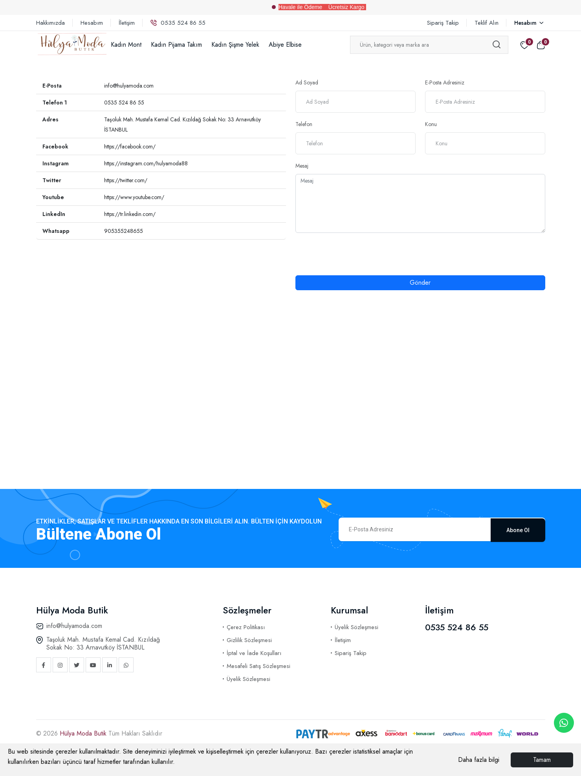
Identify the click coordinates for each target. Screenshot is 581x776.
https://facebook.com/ (130, 146)
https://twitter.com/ (125, 180)
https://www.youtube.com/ (134, 197)
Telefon (303, 124)
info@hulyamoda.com (129, 86)
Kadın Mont (126, 44)
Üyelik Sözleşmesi (248, 679)
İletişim (127, 22)
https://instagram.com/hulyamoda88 (146, 163)
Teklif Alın (487, 22)
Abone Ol (518, 529)
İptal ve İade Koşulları (254, 653)
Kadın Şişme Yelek (235, 44)
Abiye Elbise (285, 44)
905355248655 (123, 231)
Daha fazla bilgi (478, 759)
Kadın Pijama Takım (176, 44)
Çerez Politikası (246, 627)
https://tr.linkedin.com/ (130, 214)
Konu (431, 124)
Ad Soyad (306, 82)
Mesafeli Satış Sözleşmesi (258, 666)
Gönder (420, 282)
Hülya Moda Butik (84, 733)
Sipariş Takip (443, 22)
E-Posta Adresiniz (444, 82)
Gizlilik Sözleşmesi (249, 640)
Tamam (542, 759)
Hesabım (92, 22)
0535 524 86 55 (177, 22)
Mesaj (301, 166)
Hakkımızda (50, 22)
